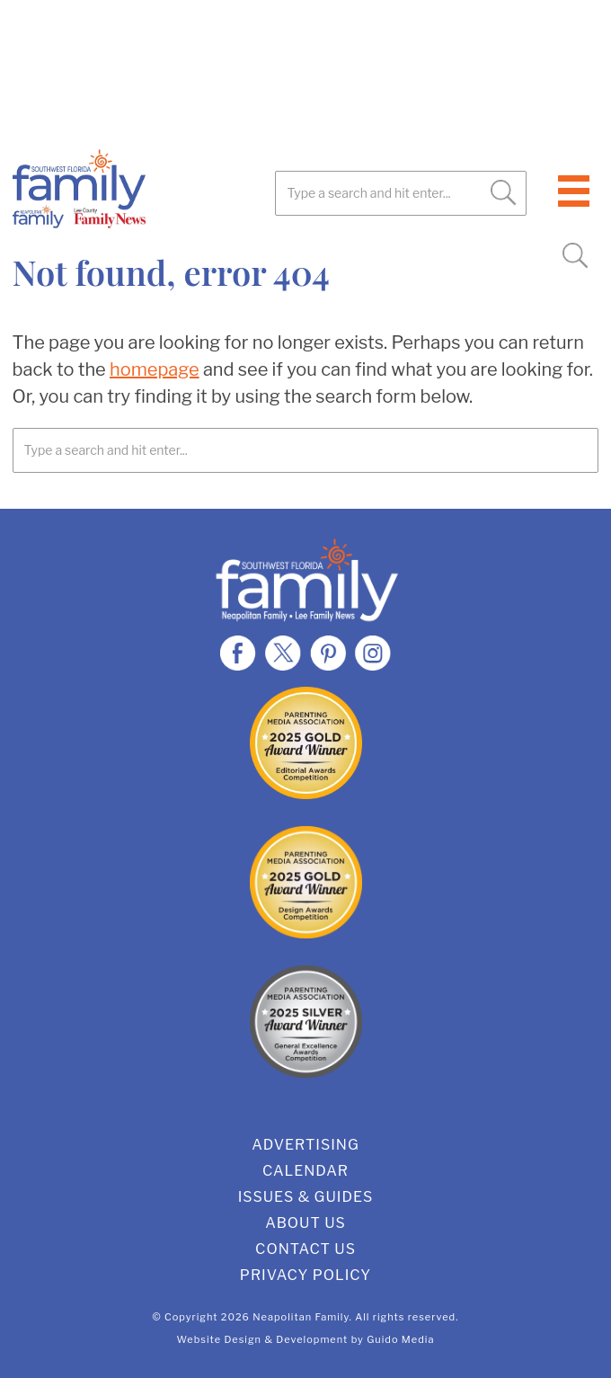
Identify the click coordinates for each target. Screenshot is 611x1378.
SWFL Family (161, 188)
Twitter (283, 653)
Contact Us (305, 1249)
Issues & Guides (306, 1196)
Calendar (305, 1170)
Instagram (373, 653)
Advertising (305, 1144)
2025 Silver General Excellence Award (306, 1021)
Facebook (238, 653)
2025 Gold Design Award (306, 882)
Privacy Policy (305, 1275)
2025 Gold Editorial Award (306, 743)
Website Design (219, 1339)
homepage (154, 369)
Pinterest (328, 653)
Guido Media (400, 1339)
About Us (305, 1222)
